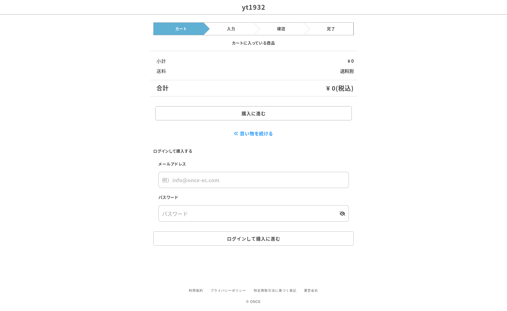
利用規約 (196, 290)
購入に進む (254, 113)
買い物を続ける (253, 133)
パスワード (168, 197)
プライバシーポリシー (228, 290)
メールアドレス (172, 164)
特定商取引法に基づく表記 (275, 290)
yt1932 (253, 7)
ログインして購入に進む (253, 238)
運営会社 (311, 290)
